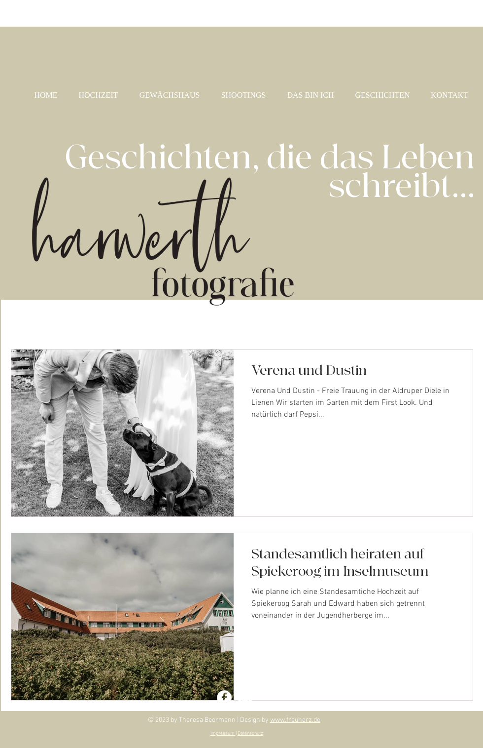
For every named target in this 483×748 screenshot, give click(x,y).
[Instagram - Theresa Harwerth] (245, 697)
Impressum (223, 733)
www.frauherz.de (295, 720)
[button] (460, 320)
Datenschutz (250, 733)
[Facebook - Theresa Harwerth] (224, 697)
